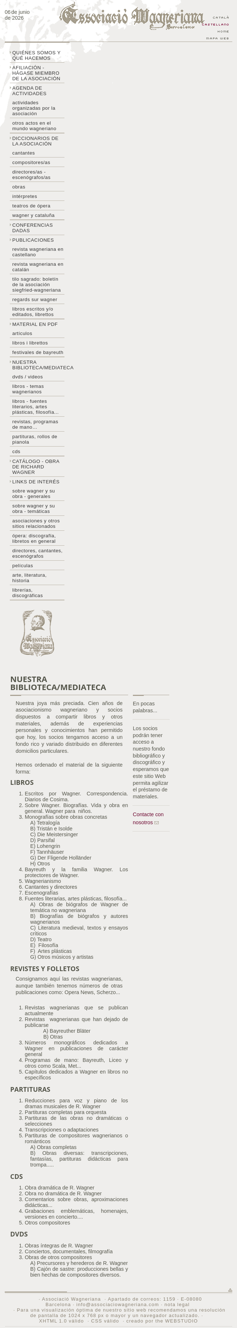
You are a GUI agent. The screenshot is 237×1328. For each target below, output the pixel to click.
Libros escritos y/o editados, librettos (33, 311)
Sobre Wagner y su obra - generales (33, 493)
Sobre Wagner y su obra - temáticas (33, 508)
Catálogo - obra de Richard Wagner (36, 467)
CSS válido (105, 1321)
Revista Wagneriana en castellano (38, 251)
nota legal (177, 1304)
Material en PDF (35, 324)
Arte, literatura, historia (29, 577)
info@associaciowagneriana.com (117, 1304)
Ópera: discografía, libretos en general (34, 538)
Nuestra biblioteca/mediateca (38, 364)
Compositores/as (31, 162)
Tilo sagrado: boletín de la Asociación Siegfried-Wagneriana (36, 284)
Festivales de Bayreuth (37, 352)
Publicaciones (33, 240)
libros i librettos (30, 343)
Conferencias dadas (32, 227)
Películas (22, 565)
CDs (16, 451)
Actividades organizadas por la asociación (33, 108)
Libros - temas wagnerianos (28, 388)
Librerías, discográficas (27, 592)
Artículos (22, 333)
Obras (18, 187)
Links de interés (36, 481)
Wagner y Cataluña (33, 215)
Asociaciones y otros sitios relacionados (36, 523)
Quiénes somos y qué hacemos (36, 55)
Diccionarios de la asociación (35, 141)
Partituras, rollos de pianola (35, 439)
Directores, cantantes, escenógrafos (37, 553)
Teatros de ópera (31, 206)
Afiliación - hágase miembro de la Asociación (36, 73)
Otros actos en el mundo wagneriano (34, 125)
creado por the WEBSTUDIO (162, 1321)
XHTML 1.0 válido (61, 1321)
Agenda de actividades (29, 90)
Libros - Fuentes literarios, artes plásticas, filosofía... (35, 406)
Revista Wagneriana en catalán (38, 266)
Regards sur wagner (35, 299)
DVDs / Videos (27, 376)
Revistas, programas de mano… (35, 424)
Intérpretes (24, 196)
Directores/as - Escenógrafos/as (31, 174)
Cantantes (23, 153)
